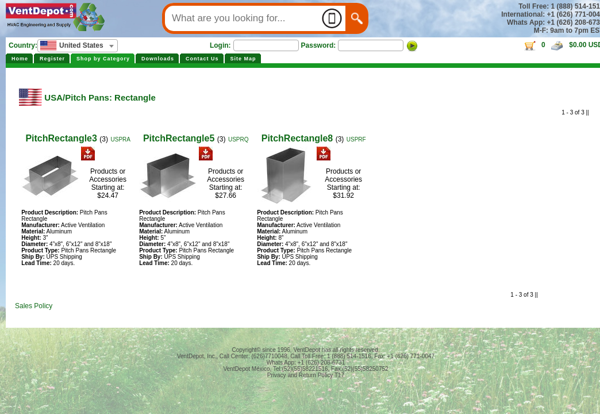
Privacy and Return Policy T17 (305, 375)
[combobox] (77, 45)
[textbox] (77, 45)
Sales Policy (33, 306)
